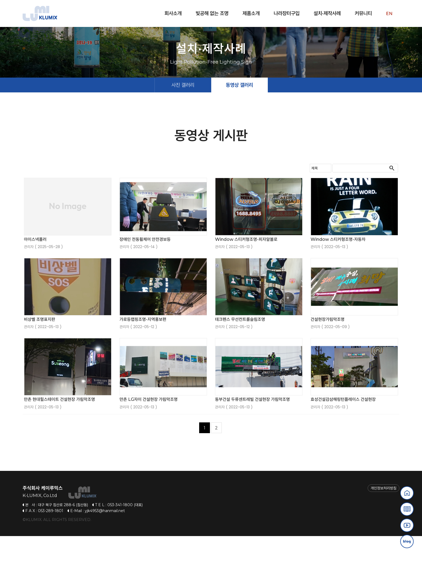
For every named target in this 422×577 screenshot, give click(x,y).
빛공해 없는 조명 (212, 13)
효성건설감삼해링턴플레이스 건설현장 (343, 440)
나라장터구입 (287, 13)
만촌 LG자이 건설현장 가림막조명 (148, 440)
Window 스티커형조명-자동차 (338, 280)
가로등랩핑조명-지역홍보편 (142, 360)
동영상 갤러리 (239, 126)
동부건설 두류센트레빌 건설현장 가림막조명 (252, 440)
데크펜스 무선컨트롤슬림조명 (240, 360)
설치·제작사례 (327, 13)
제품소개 (251, 13)
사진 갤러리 (182, 126)
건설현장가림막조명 (327, 360)
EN (389, 13)
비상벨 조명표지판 (39, 360)
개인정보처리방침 (383, 529)
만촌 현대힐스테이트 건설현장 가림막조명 (59, 440)
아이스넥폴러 (35, 280)
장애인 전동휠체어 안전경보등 (145, 280)
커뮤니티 (363, 13)
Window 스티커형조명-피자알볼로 (246, 280)
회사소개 (173, 13)
